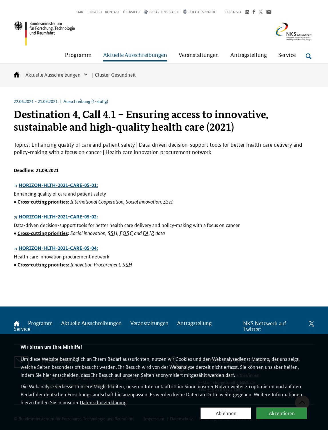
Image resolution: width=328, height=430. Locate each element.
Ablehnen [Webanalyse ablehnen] (226, 412)
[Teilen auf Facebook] (254, 12)
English (95, 11)
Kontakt (112, 11)
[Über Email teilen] (268, 12)
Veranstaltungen (149, 323)
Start (80, 11)
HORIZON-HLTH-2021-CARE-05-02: (58, 216)
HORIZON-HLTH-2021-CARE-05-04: (58, 248)
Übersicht (131, 11)
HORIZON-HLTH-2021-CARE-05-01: (58, 185)
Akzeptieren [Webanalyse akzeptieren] (282, 412)
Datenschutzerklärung (103, 402)
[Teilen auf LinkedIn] (247, 12)
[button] (78, 55)
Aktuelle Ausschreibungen (53, 74)
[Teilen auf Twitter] (261, 12)
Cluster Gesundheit (115, 74)
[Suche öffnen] (308, 56)
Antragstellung (194, 323)
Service (22, 329)
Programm (40, 323)
